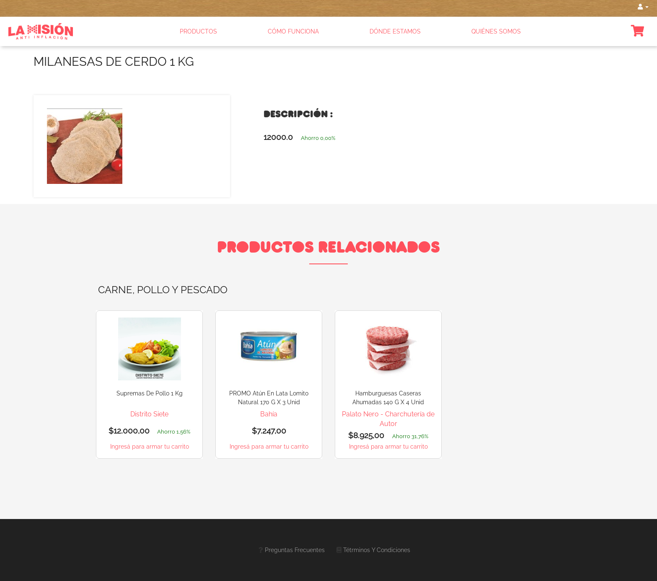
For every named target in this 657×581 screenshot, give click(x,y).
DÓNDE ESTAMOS (395, 31)
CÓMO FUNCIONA (293, 31)
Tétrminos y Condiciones (376, 550)
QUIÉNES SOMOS (496, 31)
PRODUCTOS (198, 31)
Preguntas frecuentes (295, 550)
